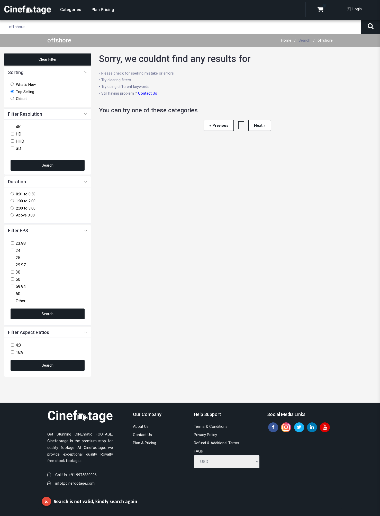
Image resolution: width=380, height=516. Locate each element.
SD (18, 148)
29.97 (21, 264)
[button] (47, 72)
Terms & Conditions (211, 426)
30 (18, 272)
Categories (70, 9)
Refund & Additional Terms (216, 443)
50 (18, 279)
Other (20, 300)
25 (18, 257)
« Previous (218, 125)
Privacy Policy (205, 434)
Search (304, 40)
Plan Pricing (103, 9)
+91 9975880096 (83, 475)
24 (18, 250)
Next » (260, 125)
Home (286, 40)
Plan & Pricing (144, 443)
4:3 (18, 345)
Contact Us (147, 93)
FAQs (198, 451)
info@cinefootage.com (75, 483)
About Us (141, 426)
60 (18, 293)
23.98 (21, 243)
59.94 (21, 286)
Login (354, 9)
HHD (20, 141)
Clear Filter (48, 59)
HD (18, 134)
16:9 (19, 352)
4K (18, 126)
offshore (325, 40)
